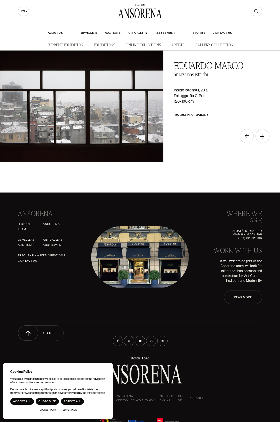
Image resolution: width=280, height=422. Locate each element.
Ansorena (51, 224)
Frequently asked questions (41, 255)
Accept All (22, 401)
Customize (47, 401)
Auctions (113, 33)
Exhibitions (104, 44)
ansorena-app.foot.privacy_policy (135, 397)
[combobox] (23, 11)
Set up (181, 397)
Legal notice (70, 410)
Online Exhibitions (143, 44)
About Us (55, 33)
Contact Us (222, 33)
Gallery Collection (214, 44)
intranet (196, 398)
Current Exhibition (65, 44)
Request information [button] (191, 115)
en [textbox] (23, 11)
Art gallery (138, 33)
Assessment (165, 33)
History (24, 224)
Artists (177, 44)
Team (22, 229)
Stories (199, 33)
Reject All (72, 401)
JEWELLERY (89, 33)
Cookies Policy (166, 397)
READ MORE (243, 297)
